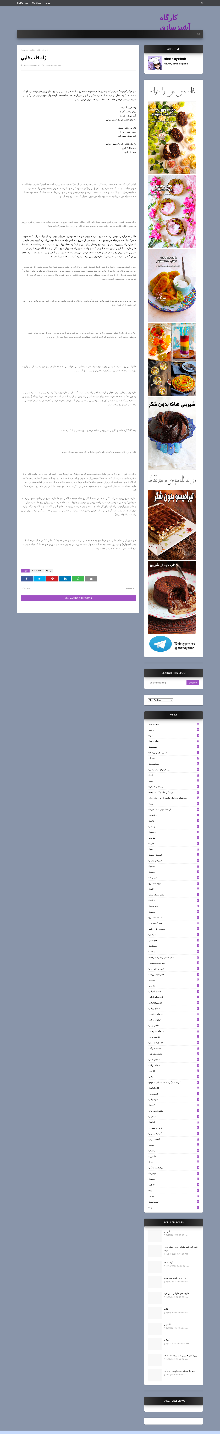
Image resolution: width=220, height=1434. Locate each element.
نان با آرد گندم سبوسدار (175, 1278)
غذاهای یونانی (174, 1065)
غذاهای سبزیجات (174, 1031)
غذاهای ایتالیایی (174, 1002)
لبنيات (174, 1144)
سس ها (174, 911)
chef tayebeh (30, 65)
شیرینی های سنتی (174, 962)
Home (24, 50)
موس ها (174, 1173)
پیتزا (174, 803)
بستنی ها (174, 746)
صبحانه (174, 980)
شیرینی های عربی (174, 968)
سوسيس (174, 940)
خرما (174, 849)
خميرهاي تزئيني (174, 860)
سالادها (174, 900)
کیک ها (174, 1122)
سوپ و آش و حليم (174, 928)
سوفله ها (174, 945)
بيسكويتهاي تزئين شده (174, 752)
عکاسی (174, 985)
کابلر (166, 1309)
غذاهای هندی (174, 1059)
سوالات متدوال (174, 923)
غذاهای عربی (174, 1036)
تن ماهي (174, 826)
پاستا (174, 775)
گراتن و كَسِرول (174, 1127)
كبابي (174, 1076)
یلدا (174, 1207)
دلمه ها (174, 871)
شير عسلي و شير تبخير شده (174, 957)
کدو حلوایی (174, 1099)
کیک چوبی (174, 1116)
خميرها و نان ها (174, 854)
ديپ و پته (174, 877)
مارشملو (174, 1150)
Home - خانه (23, 2)
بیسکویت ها (174, 764)
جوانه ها (174, 832)
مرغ (174, 1162)
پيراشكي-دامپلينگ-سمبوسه (174, 792)
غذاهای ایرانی (174, 1008)
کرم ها (174, 1105)
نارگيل (174, 1184)
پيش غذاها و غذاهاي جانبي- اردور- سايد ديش (174, 798)
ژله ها (31, 50)
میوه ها (174, 1179)
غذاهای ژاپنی (174, 1025)
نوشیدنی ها (174, 1201)
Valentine (37, 570)
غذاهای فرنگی (174, 1048)
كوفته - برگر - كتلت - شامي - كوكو (174, 1082)
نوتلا (174, 1190)
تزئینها (174, 820)
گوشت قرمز (174, 1139)
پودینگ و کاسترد (174, 786)
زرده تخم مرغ (174, 883)
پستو (174, 780)
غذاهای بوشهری (174, 1014)
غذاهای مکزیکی (174, 1053)
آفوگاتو (167, 1340)
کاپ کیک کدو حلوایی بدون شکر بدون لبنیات (181, 1248)
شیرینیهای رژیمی (174, 974)
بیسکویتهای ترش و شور (174, 769)
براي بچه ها (174, 741)
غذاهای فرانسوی (174, 1042)
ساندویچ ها (174, 906)
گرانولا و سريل (174, 1133)
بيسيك (174, 758)
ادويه (174, 735)
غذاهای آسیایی (174, 991)
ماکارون (174, 1156)
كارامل (174, 1071)
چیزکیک (174, 837)
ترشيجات (174, 815)
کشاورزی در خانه (174, 1110)
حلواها (174, 843)
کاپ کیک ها (174, 1088)
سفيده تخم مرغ (174, 917)
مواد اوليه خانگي (174, 1167)
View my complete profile (176, 63)
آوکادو (174, 729)
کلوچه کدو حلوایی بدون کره (176, 1293)
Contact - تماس (41, 2)
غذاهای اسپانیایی (174, 997)
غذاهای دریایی (174, 1019)
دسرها (174, 866)
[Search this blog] (167, 682)
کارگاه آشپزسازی (175, 22)
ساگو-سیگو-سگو (174, 894)
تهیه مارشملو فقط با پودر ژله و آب (179, 1371)
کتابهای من (174, 1093)
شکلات (174, 951)
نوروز (174, 1196)
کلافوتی (167, 1324)
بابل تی (167, 1231)
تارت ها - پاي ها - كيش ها (174, 809)
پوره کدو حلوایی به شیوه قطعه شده (180, 1355)
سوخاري (174, 934)
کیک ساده (168, 1262)
